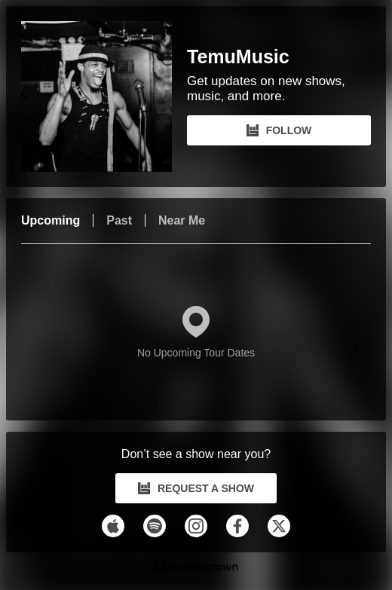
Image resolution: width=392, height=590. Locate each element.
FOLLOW (279, 130)
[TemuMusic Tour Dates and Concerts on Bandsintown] (196, 568)
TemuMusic (238, 56)
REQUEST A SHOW (196, 488)
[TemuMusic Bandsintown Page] (104, 96)
